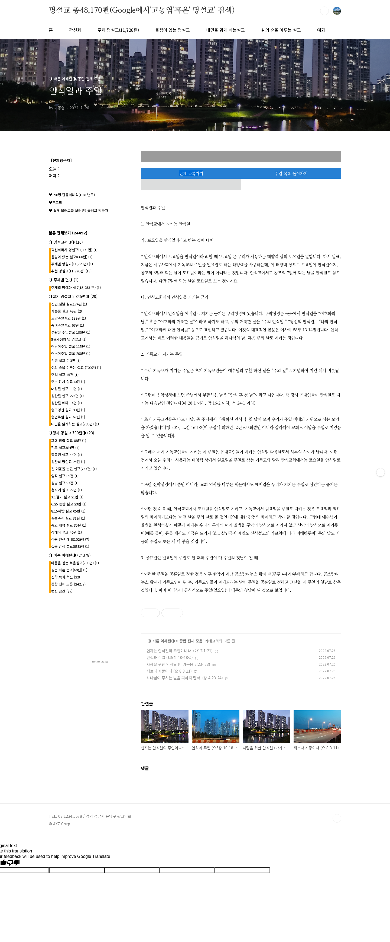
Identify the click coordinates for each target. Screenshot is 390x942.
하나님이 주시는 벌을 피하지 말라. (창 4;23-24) (185, 677)
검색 (324, 11)
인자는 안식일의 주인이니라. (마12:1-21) (180, 650)
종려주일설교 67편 (67, 325)
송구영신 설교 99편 (68, 409)
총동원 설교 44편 (66, 454)
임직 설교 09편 (65, 475)
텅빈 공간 (61, 591)
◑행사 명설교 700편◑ (71, 432)
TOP (337, 818)
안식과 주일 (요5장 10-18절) (170, 657)
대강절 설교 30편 (66, 388)
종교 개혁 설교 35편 (68, 525)
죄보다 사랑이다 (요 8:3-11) (169, 671)
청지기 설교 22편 (66, 489)
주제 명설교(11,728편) (118, 30)
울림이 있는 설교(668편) (71, 256)
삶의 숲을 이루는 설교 (281, 30)
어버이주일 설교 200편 (70, 353)
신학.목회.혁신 (65, 577)
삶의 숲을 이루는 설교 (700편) (76, 367)
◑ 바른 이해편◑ (161, 641)
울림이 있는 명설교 (172, 30)
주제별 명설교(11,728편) (72, 263)
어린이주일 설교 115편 (70, 346)
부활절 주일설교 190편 (70, 332)
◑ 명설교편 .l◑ (66, 242)
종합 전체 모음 (191, 641)
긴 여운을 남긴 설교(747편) (74, 468)
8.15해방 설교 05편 (68, 511)
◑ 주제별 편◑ (64, 279)
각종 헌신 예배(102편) (70, 539)
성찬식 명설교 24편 (68, 461)
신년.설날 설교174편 (69, 304)
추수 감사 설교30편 (68, 381)
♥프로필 (55, 202)
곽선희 (75, 30)
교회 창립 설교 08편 (68, 440)
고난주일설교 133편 (68, 318)
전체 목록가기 (191, 173)
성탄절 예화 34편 (66, 402)
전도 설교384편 (65, 447)
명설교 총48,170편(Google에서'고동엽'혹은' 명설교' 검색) (142, 10)
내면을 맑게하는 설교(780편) (75, 424)
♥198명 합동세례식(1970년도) (72, 194)
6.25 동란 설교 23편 (68, 504)
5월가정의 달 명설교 (68, 339)
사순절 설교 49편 (66, 311)
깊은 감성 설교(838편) (70, 546)
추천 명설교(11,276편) (71, 270)
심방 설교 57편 (65, 482)
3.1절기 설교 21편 (67, 496)
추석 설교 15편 (65, 374)
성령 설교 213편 (65, 360)
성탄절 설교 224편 (67, 395)
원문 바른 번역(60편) (69, 569)
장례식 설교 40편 (66, 532)
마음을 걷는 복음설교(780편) (75, 562)
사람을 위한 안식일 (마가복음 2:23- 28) (178, 664)
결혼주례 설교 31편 (68, 518)
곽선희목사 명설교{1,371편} (74, 249)
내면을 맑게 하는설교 (225, 30)
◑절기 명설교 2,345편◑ (73, 296)
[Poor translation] (13, 863)
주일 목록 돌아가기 (291, 173)
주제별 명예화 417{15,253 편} (76, 287)
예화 (321, 30)
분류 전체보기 (68, 233)
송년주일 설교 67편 (68, 416)
